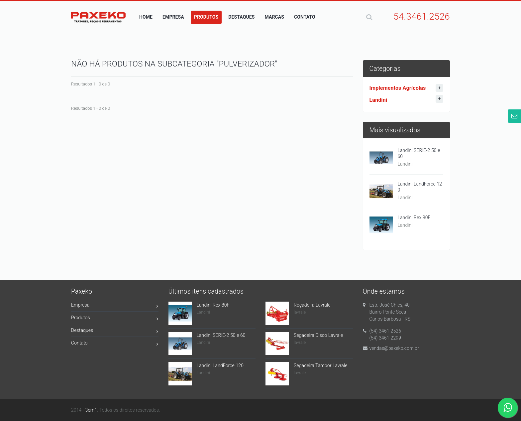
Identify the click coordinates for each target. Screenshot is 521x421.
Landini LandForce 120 (420, 187)
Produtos (114, 319)
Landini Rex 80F (414, 217)
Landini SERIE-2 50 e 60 (419, 153)
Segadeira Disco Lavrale (318, 335)
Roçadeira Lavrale (312, 305)
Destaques (114, 331)
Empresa (114, 306)
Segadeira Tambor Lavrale (321, 365)
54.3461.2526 (421, 16)
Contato (114, 344)
